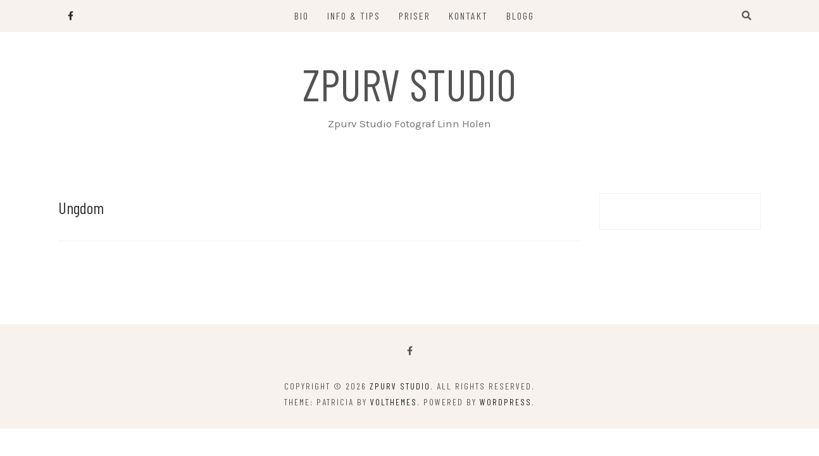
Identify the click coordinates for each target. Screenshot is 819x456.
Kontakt (468, 16)
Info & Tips (353, 16)
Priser (414, 16)
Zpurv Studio (409, 83)
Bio (301, 16)
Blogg (520, 16)
